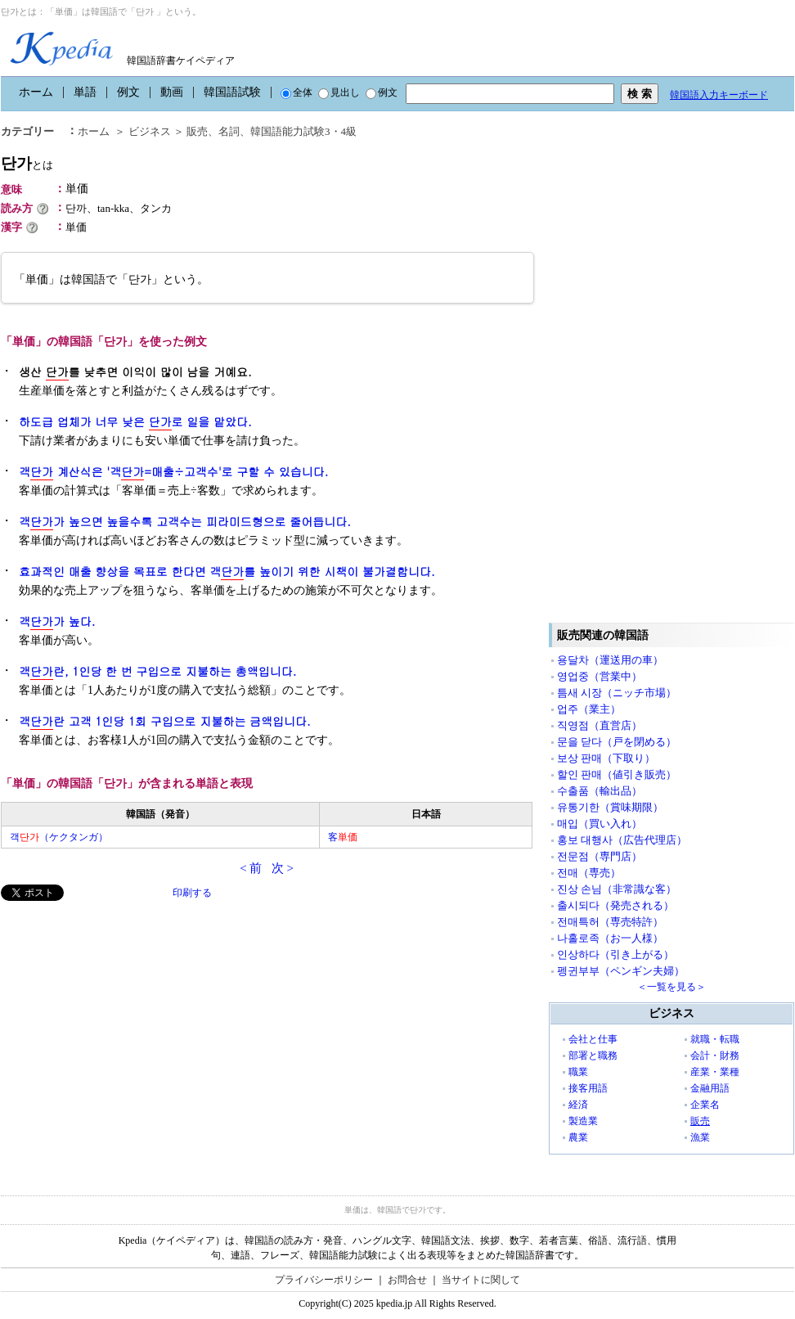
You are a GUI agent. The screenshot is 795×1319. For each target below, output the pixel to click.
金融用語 (710, 1088)
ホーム (36, 92)
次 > (283, 868)
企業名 (705, 1104)
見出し (339, 92)
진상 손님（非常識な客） (616, 889)
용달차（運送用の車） (610, 660)
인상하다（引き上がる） (615, 954)
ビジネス (149, 131)
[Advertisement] (123, 1015)
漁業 (700, 1137)
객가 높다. (57, 621)
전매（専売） (589, 873)
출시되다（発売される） (615, 905)
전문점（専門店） (599, 856)
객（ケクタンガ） (59, 837)
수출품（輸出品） (599, 791)
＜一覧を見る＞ (671, 987)
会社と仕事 (593, 1039)
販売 (197, 131)
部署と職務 (593, 1055)
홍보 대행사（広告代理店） (622, 840)
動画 (171, 92)
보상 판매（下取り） (606, 758)
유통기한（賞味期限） (610, 807)
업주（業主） (589, 709)
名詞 (229, 131)
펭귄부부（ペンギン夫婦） (621, 971)
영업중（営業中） (599, 676)
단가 (27, 163)
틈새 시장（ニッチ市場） (616, 693)
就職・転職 (714, 1039)
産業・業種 (714, 1072)
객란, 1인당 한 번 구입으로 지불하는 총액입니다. (157, 671)
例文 (128, 92)
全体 (296, 92)
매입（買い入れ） (599, 823)
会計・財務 (714, 1055)
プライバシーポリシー (324, 1279)
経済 (578, 1104)
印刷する (192, 892)
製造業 (583, 1121)
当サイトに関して (481, 1279)
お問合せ (407, 1279)
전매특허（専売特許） (610, 922)
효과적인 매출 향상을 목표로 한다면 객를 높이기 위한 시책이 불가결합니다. (227, 571)
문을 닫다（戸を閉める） (616, 742)
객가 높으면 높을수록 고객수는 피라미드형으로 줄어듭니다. (185, 521)
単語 (85, 92)
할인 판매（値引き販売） (616, 774)
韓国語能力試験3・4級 (303, 131)
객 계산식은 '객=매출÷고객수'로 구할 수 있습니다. (173, 471)
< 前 (251, 868)
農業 (578, 1137)
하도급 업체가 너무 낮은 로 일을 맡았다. (135, 421)
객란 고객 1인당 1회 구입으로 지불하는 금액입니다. (165, 721)
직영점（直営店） (599, 725)
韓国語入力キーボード (719, 95)
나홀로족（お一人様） (610, 938)
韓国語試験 (232, 92)
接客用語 (588, 1088)
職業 (578, 1072)
